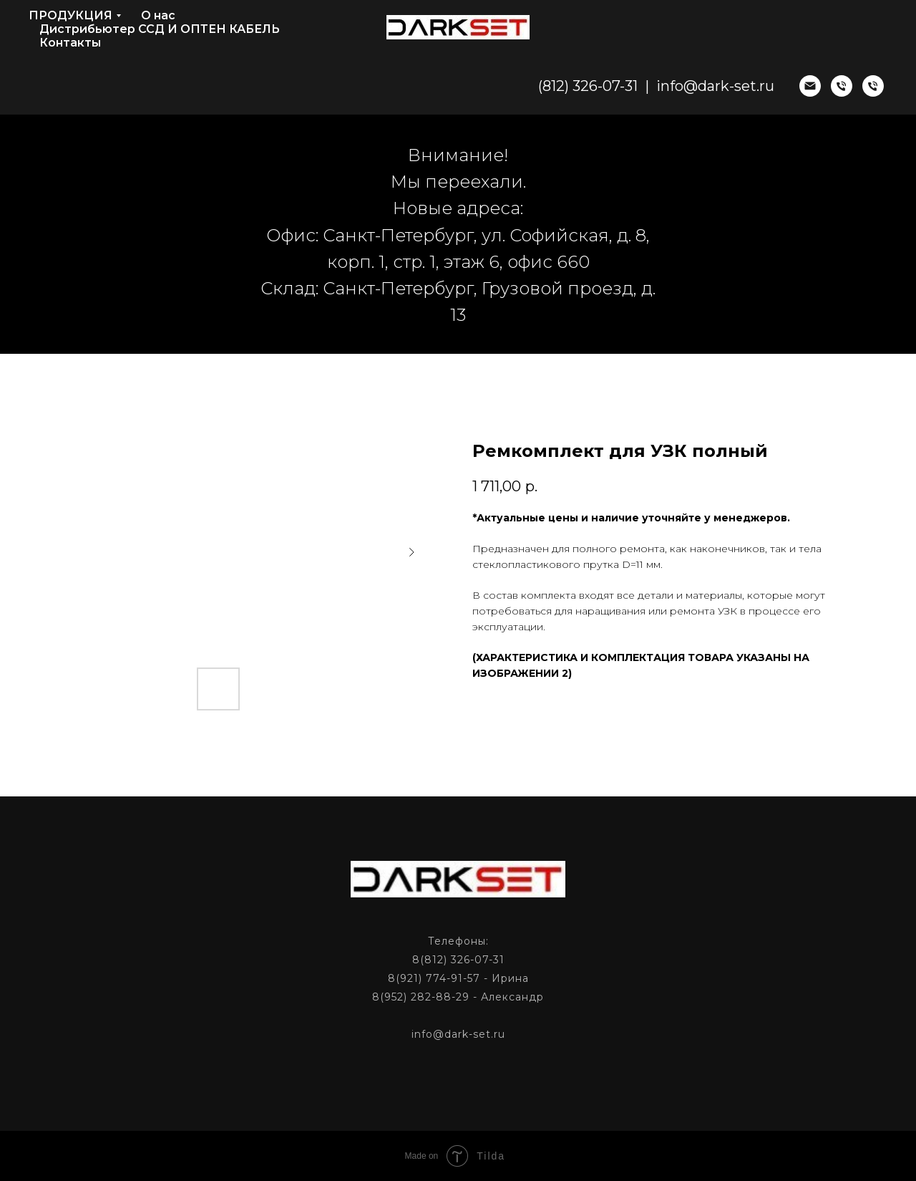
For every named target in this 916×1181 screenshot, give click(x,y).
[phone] (841, 86)
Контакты (70, 42)
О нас (158, 15)
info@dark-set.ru (715, 86)
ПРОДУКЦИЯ (70, 15)
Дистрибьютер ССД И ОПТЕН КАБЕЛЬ (159, 29)
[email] (810, 86)
